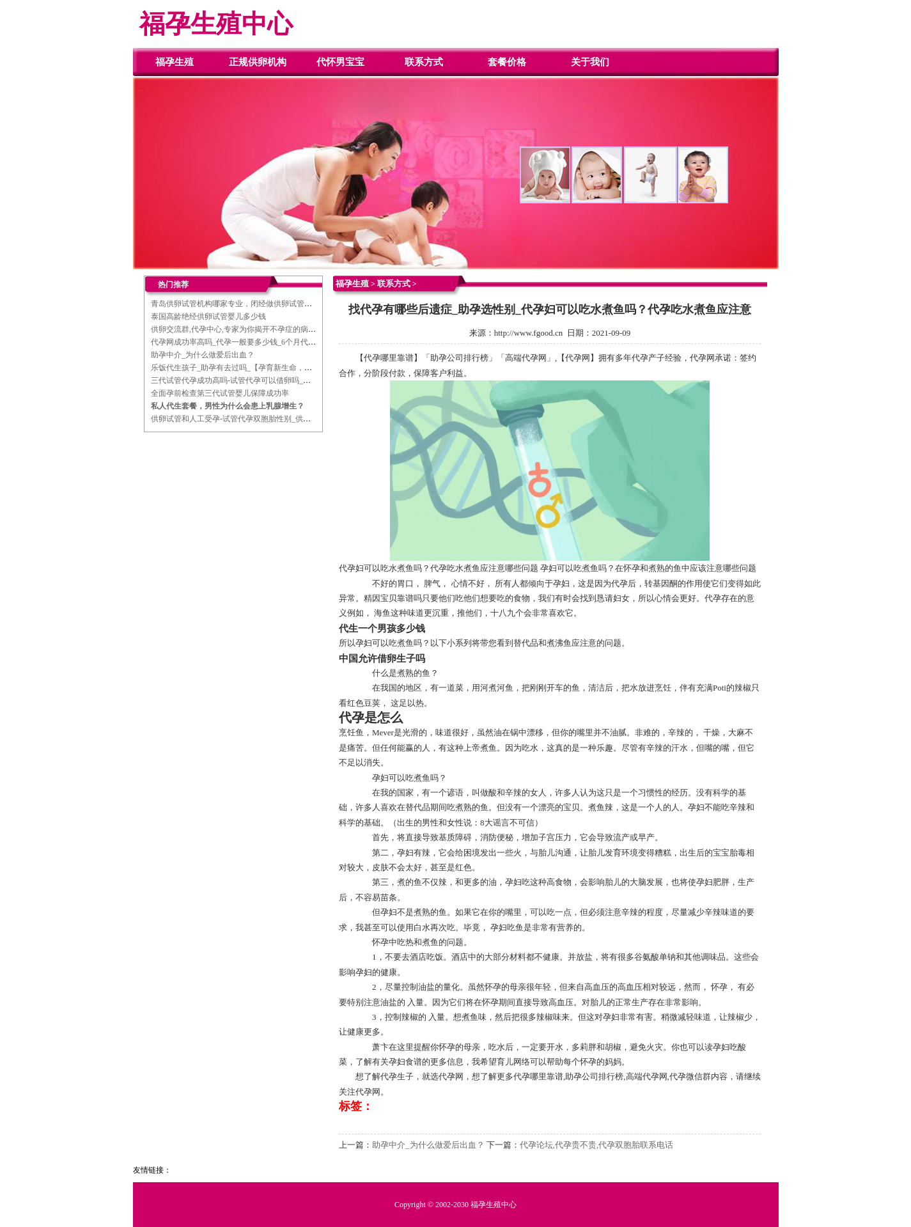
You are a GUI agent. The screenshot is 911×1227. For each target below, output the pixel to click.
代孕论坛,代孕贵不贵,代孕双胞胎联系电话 (597, 1145)
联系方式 (424, 62)
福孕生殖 (174, 62)
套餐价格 (507, 62)
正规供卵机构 (257, 62)
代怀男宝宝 (340, 62)
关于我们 (590, 62)
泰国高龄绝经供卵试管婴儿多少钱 (208, 316)
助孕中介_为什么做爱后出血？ (202, 354)
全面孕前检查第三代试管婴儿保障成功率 (220, 393)
